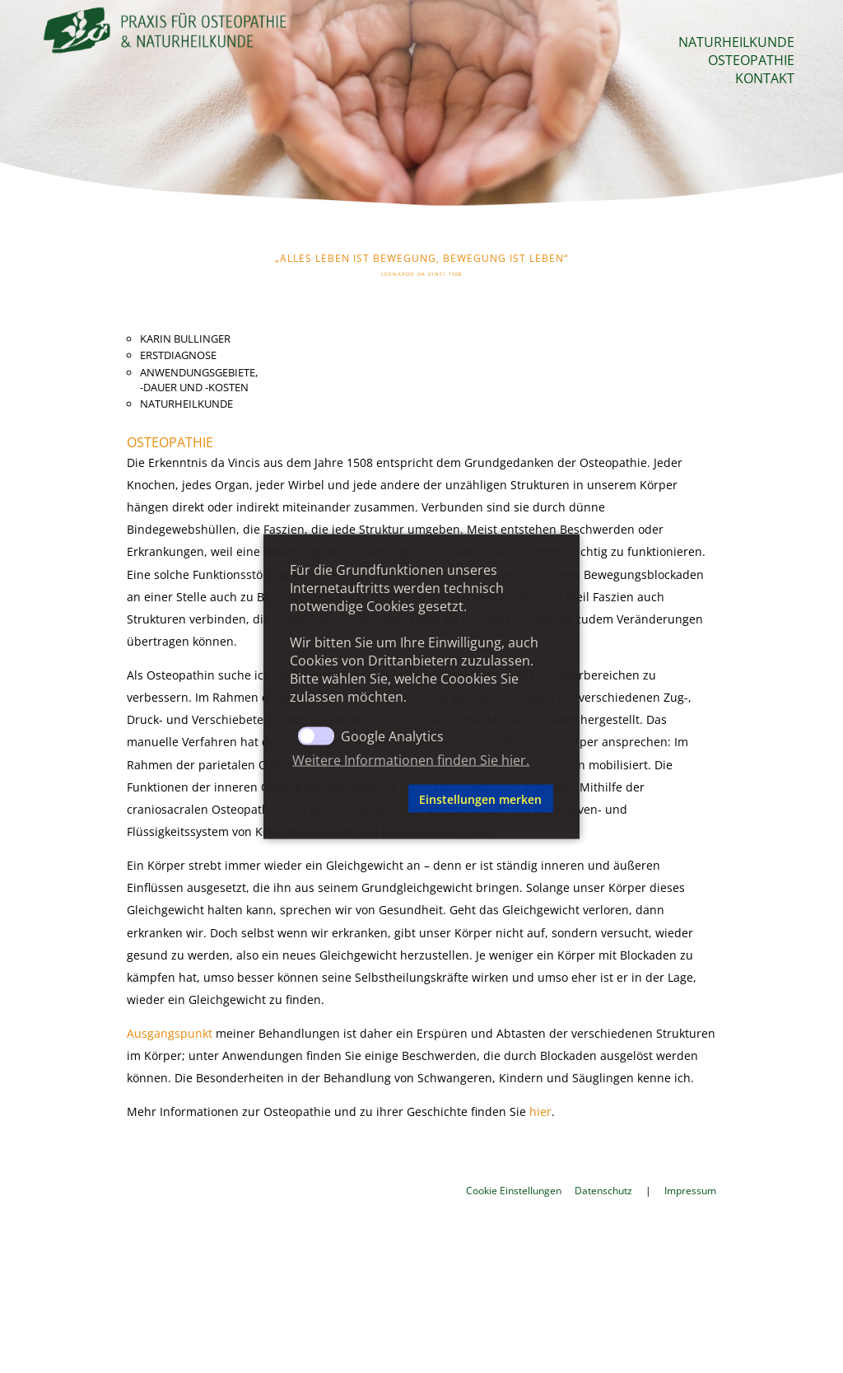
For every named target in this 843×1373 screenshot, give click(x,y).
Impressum (690, 1191)
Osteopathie (751, 60)
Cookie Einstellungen (513, 1191)
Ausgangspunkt (169, 1033)
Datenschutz (603, 1191)
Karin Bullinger (185, 338)
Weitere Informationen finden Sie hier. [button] (410, 759)
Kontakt (764, 78)
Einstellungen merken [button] (480, 798)
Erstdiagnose (178, 355)
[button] (346, 799)
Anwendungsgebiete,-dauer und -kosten (199, 380)
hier (540, 1111)
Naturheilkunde (736, 42)
